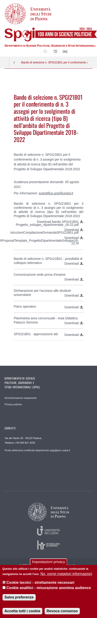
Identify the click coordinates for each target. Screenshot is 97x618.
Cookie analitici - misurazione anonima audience (48, 588)
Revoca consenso (62, 611)
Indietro (14, 62)
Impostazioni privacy (48, 562)
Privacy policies (13, 404)
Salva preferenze (19, 597)
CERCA (85, 47)
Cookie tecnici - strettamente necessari (40, 582)
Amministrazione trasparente (21, 398)
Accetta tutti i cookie (22, 611)
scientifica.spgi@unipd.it (56, 193)
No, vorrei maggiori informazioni (66, 574)
